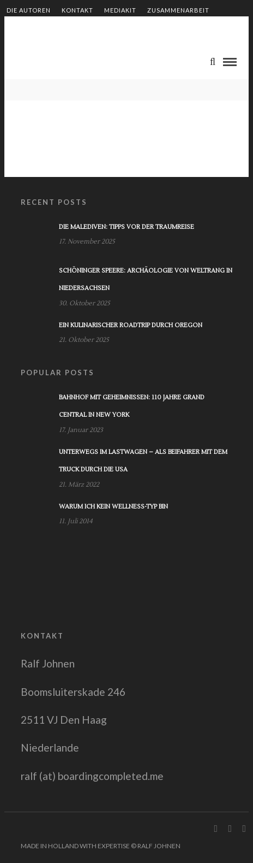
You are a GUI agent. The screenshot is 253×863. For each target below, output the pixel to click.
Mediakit (120, 10)
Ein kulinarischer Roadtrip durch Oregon (130, 325)
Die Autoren (29, 10)
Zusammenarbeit (178, 10)
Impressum (153, 28)
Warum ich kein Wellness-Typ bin (113, 507)
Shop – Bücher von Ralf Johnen (65, 28)
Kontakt (77, 10)
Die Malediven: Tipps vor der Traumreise (126, 227)
